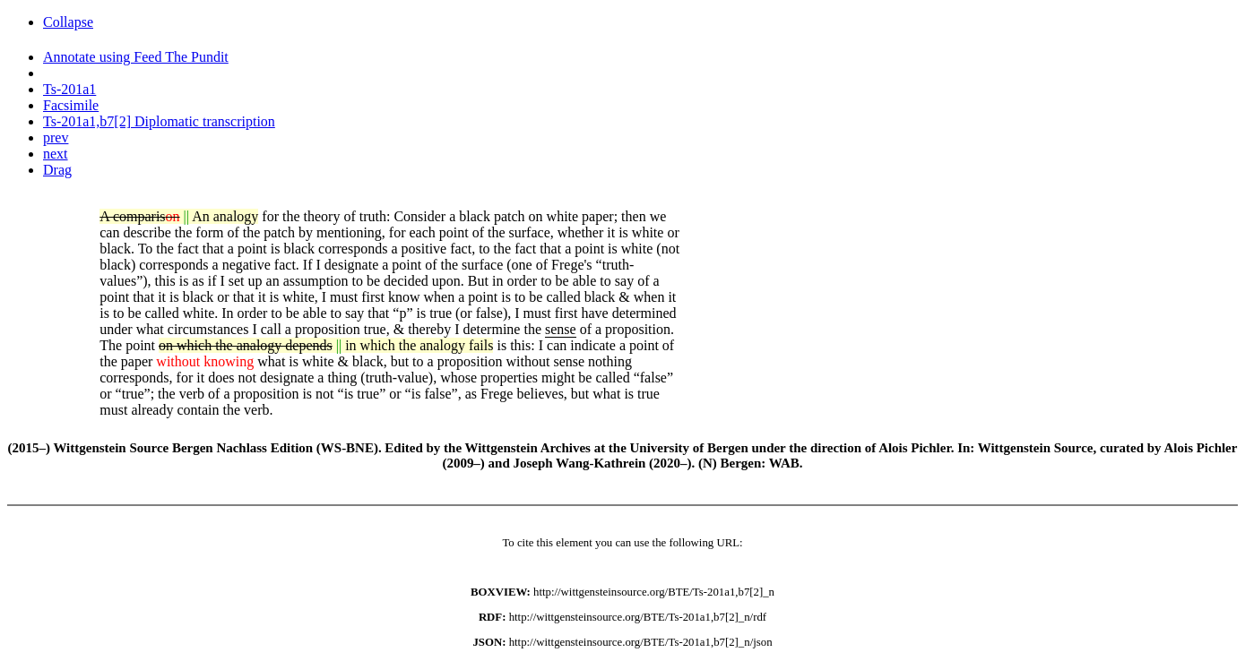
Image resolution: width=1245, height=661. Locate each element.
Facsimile (71, 105)
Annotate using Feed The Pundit (136, 56)
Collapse (68, 22)
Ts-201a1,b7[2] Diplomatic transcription (159, 121)
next (55, 153)
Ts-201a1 (69, 89)
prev (55, 137)
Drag (57, 169)
